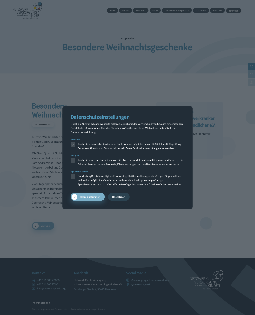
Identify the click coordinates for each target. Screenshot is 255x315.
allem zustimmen (90, 196)
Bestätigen (118, 196)
